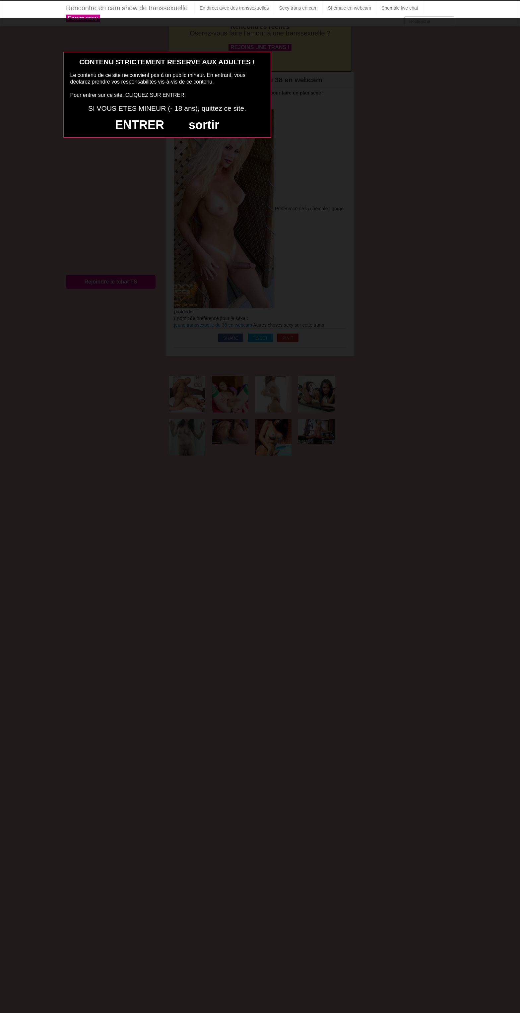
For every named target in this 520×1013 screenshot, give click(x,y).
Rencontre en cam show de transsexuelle (127, 8)
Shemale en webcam (349, 8)
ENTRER (139, 125)
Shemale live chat (399, 8)
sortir (204, 125)
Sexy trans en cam (298, 8)
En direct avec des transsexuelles (234, 8)
